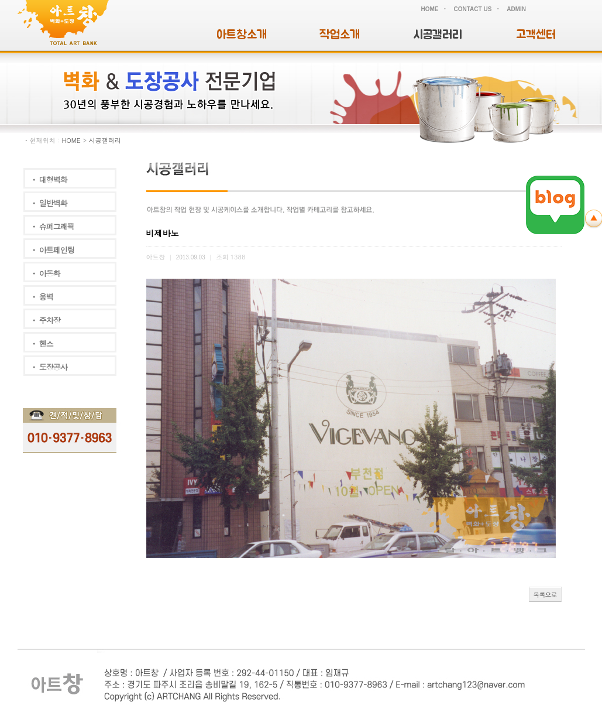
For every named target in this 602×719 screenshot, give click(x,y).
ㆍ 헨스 (41, 343)
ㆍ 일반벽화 (48, 202)
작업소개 (339, 35)
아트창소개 (241, 35)
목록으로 (545, 594)
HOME (430, 9)
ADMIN (516, 9)
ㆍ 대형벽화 (48, 179)
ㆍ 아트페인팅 (52, 249)
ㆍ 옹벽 (41, 296)
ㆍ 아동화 (45, 273)
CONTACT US (473, 9)
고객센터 (536, 35)
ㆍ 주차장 (45, 320)
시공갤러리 (438, 35)
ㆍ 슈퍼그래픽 (52, 226)
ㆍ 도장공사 (48, 366)
